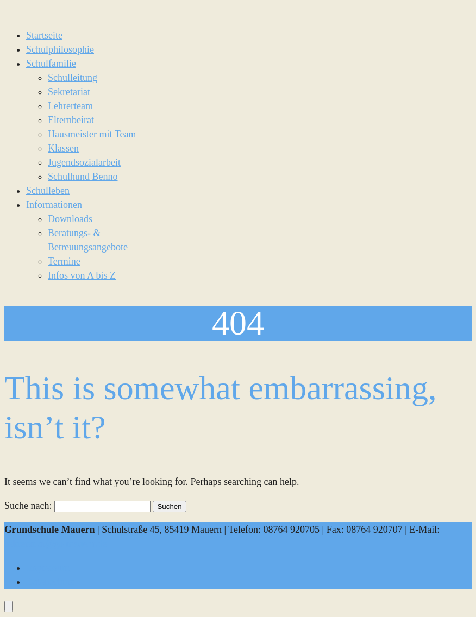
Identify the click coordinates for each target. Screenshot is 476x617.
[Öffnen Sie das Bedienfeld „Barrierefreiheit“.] (8, 606)
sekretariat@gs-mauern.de (55, 543)
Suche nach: (28, 505)
